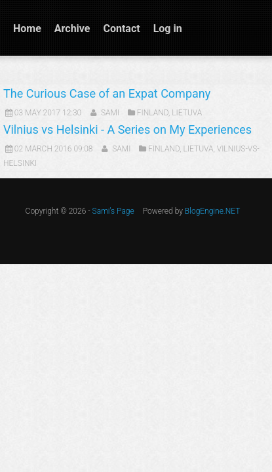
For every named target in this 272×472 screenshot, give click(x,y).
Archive (72, 28)
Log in (167, 28)
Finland (152, 112)
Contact (121, 28)
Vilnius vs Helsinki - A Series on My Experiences (127, 129)
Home (27, 28)
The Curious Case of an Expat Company (106, 93)
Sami (110, 112)
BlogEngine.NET (213, 211)
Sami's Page (113, 211)
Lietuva (187, 112)
